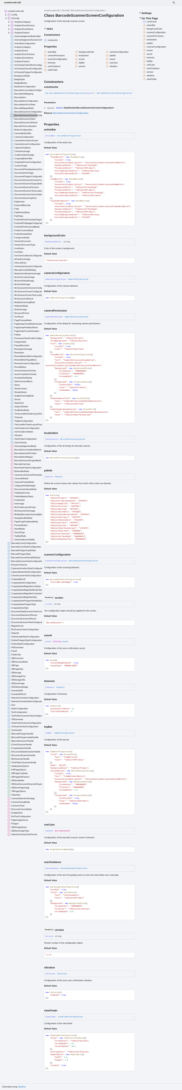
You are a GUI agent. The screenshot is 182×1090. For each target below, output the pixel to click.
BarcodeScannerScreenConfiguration (88, 10)
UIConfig (65, 10)
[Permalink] (60, 87)
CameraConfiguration (78, 279)
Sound (65, 642)
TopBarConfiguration (64, 733)
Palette (59, 477)
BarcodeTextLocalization (72, 439)
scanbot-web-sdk (12, 2)
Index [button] (48, 29)
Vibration (62, 974)
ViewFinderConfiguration (70, 1017)
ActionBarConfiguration (69, 136)
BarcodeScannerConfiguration (83, 561)
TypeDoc (22, 1087)
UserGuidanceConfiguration (73, 868)
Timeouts (60, 687)
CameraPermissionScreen (76, 317)
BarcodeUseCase (62, 831)
